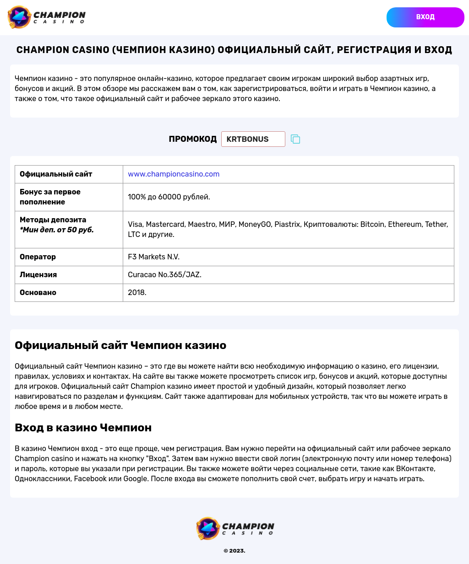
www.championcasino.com (173, 174)
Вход (425, 17)
